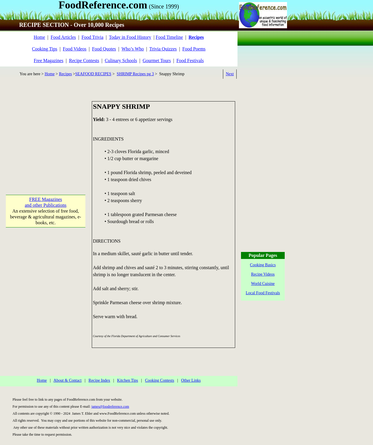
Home (39, 37)
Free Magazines (49, 60)
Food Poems (194, 48)
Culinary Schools (121, 60)
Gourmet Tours (156, 60)
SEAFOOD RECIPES (93, 74)
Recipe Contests (84, 60)
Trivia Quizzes (163, 48)
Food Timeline (169, 37)
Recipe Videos (263, 274)
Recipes (65, 74)
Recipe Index (99, 380)
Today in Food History (130, 37)
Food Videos (75, 48)
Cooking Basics (263, 265)
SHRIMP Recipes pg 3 (135, 74)
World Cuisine (263, 283)
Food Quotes (104, 48)
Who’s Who (133, 48)
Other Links (190, 380)
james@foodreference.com (110, 406)
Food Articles (63, 37)
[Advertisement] (45, 137)
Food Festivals (190, 60)
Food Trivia (92, 37)
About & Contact (68, 380)
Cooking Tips (44, 48)
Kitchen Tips (127, 380)
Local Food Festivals (263, 293)
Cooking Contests (159, 380)
